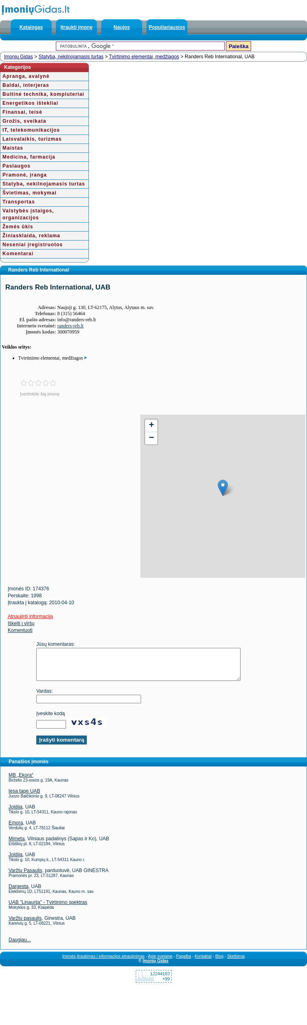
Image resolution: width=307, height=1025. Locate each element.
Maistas (12, 148)
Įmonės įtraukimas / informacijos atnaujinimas (103, 962)
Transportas (18, 202)
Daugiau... (20, 946)
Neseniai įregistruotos (32, 244)
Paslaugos (16, 166)
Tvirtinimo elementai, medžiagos (144, 57)
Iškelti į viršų (21, 623)
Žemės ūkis (17, 227)
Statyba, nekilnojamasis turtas (70, 57)
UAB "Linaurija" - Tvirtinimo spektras (48, 908)
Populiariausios (167, 27)
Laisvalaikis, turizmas (32, 139)
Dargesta (19, 892)
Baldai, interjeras (25, 85)
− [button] (151, 438)
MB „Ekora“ (21, 781)
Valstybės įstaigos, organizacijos (28, 214)
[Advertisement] (70, 472)
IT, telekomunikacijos (31, 130)
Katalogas (31, 27)
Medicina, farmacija (28, 157)
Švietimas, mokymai (29, 193)
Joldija (15, 813)
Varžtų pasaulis (25, 924)
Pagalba (183, 962)
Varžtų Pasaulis (25, 876)
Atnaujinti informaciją (30, 616)
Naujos (121, 27)
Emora (16, 829)
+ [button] (151, 426)
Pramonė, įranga (24, 175)
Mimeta (16, 845)
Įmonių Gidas (18, 57)
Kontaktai (203, 962)
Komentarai (17, 253)
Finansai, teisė (22, 112)
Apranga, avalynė (25, 76)
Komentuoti (20, 630)
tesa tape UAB (24, 797)
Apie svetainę (160, 962)
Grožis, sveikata (24, 121)
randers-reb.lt (70, 326)
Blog (219, 962)
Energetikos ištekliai (30, 103)
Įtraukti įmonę (76, 27)
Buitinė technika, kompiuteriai (43, 94)
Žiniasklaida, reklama (31, 236)
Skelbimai (236, 962)
